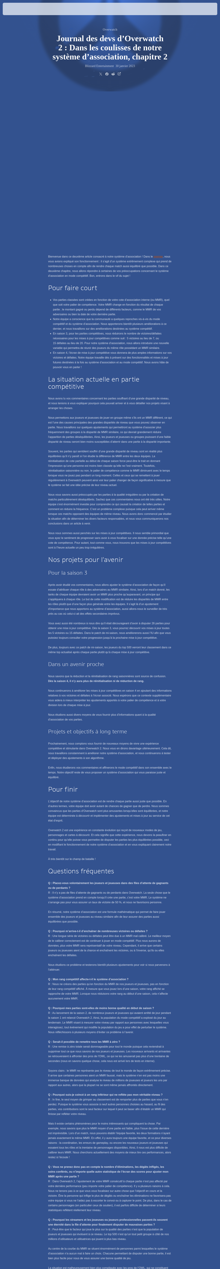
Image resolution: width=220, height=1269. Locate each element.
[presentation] (13, 9)
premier (158, 94)
